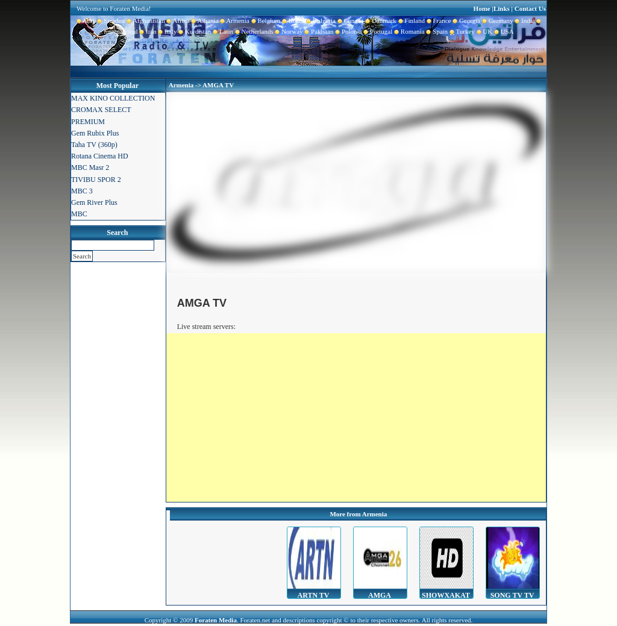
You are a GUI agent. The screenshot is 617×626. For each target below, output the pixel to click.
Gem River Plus (94, 202)
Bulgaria (320, 20)
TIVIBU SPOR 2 (96, 179)
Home (482, 8)
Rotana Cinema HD (99, 156)
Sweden (110, 20)
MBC (79, 214)
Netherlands (253, 31)
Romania (408, 31)
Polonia (347, 31)
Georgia (465, 20)
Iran (147, 31)
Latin (222, 31)
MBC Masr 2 (90, 167)
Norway (288, 31)
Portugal (377, 31)
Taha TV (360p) (94, 144)
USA (503, 31)
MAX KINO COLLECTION (113, 98)
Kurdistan (194, 31)
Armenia (233, 20)
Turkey (461, 31)
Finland (410, 20)
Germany (496, 20)
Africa (177, 20)
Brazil (292, 20)
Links (501, 8)
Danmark (379, 20)
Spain (436, 31)
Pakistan (318, 31)
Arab (86, 20)
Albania (204, 20)
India (524, 20)
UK (483, 31)
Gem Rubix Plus (95, 133)
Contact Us (530, 8)
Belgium (264, 20)
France (438, 20)
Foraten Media (216, 620)
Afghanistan (145, 20)
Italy (167, 31)
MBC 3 (82, 191)
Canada (349, 20)
